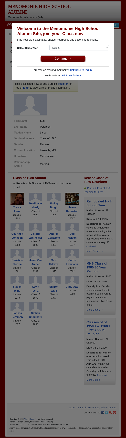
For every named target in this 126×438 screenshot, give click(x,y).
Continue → (63, 58)
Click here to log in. (80, 70)
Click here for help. (71, 75)
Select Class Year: (27, 48)
